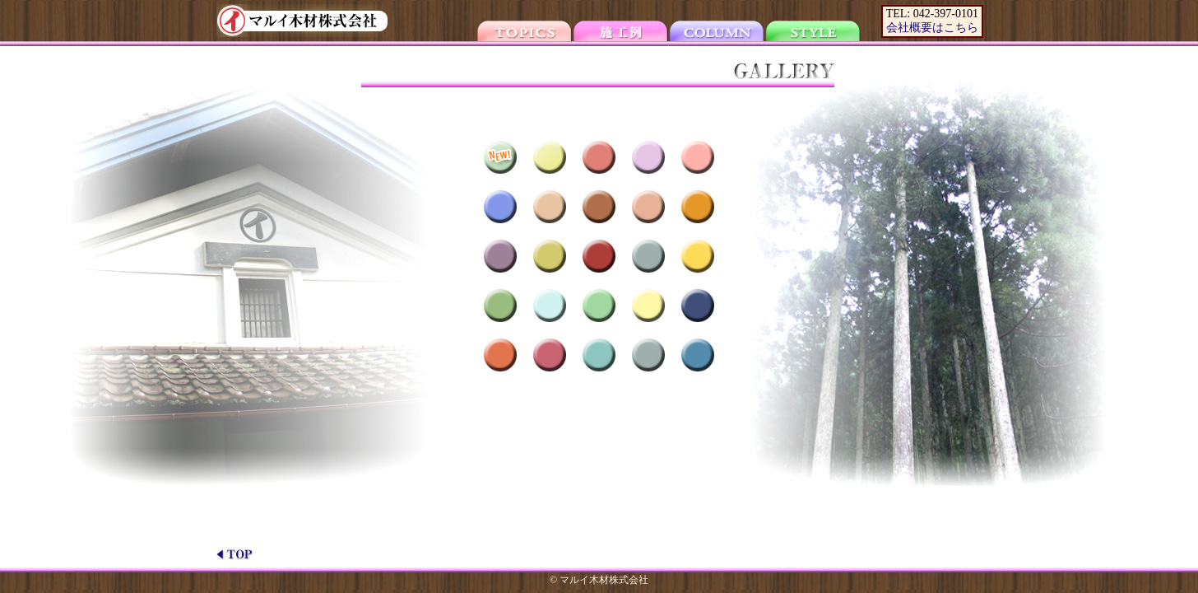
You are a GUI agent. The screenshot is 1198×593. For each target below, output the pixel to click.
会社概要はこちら (932, 27)
